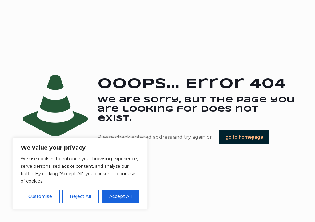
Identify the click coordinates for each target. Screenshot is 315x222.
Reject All (80, 196)
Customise (40, 196)
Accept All (120, 196)
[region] (80, 174)
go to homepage (244, 137)
